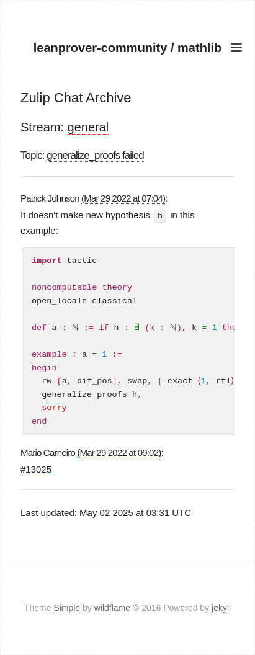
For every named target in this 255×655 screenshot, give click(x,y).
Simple (68, 608)
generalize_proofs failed (95, 155)
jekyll (221, 608)
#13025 (35, 468)
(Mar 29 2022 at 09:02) (119, 452)
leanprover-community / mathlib (127, 48)
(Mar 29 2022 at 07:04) (123, 198)
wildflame (112, 608)
